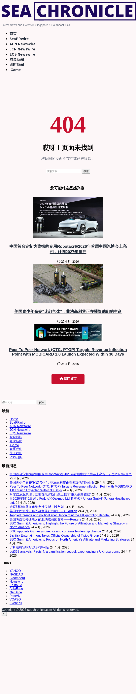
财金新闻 (17, 59)
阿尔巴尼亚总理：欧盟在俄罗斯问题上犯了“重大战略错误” (50, 494)
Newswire (16, 581)
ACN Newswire (22, 43)
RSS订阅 (16, 457)
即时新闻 (17, 64)
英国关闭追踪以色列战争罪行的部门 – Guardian (43, 511)
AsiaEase (16, 588)
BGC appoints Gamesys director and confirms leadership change (55, 531)
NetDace (16, 592)
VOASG (15, 599)
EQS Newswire (22, 54)
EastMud (16, 585)
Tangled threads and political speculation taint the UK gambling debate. (60, 515)
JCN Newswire (22, 48)
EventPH (16, 603)
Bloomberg (17, 578)
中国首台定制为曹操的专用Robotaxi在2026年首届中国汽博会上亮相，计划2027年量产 (71, 474)
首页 (13, 33)
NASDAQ (16, 574)
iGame (15, 69)
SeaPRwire (19, 38)
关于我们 (16, 453)
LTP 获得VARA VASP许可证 (29, 547)
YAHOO (15, 571)
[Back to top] (4, 614)
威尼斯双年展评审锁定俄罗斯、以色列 (37, 507)
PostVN (15, 596)
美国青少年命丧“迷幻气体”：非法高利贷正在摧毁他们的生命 (68, 311)
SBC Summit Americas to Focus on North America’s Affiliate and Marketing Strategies (70, 539)
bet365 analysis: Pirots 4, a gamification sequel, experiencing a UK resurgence (65, 551)
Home (14, 419)
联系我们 (16, 449)
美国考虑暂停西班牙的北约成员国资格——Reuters (45, 519)
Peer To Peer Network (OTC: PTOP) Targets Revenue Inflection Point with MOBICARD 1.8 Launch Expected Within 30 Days (68, 351)
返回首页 (68, 379)
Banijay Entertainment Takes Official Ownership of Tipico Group (54, 535)
